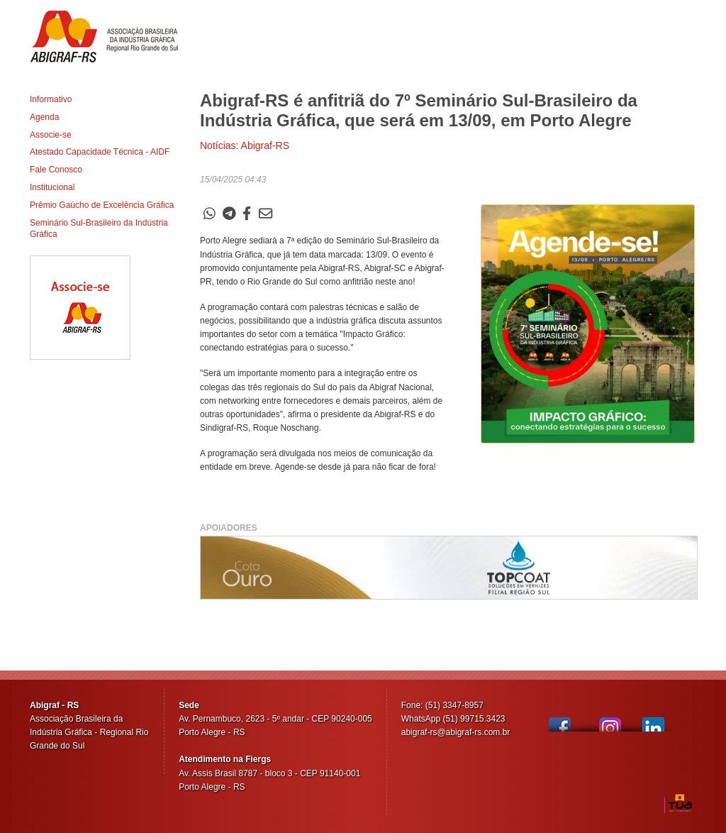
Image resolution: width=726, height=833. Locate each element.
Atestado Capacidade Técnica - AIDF (99, 152)
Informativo (51, 99)
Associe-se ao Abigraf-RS (80, 307)
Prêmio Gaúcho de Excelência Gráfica (102, 205)
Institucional (52, 187)
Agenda (44, 117)
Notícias (218, 145)
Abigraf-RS (109, 36)
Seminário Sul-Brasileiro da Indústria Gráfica (99, 229)
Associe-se (51, 135)
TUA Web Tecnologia (680, 802)
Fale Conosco (56, 170)
